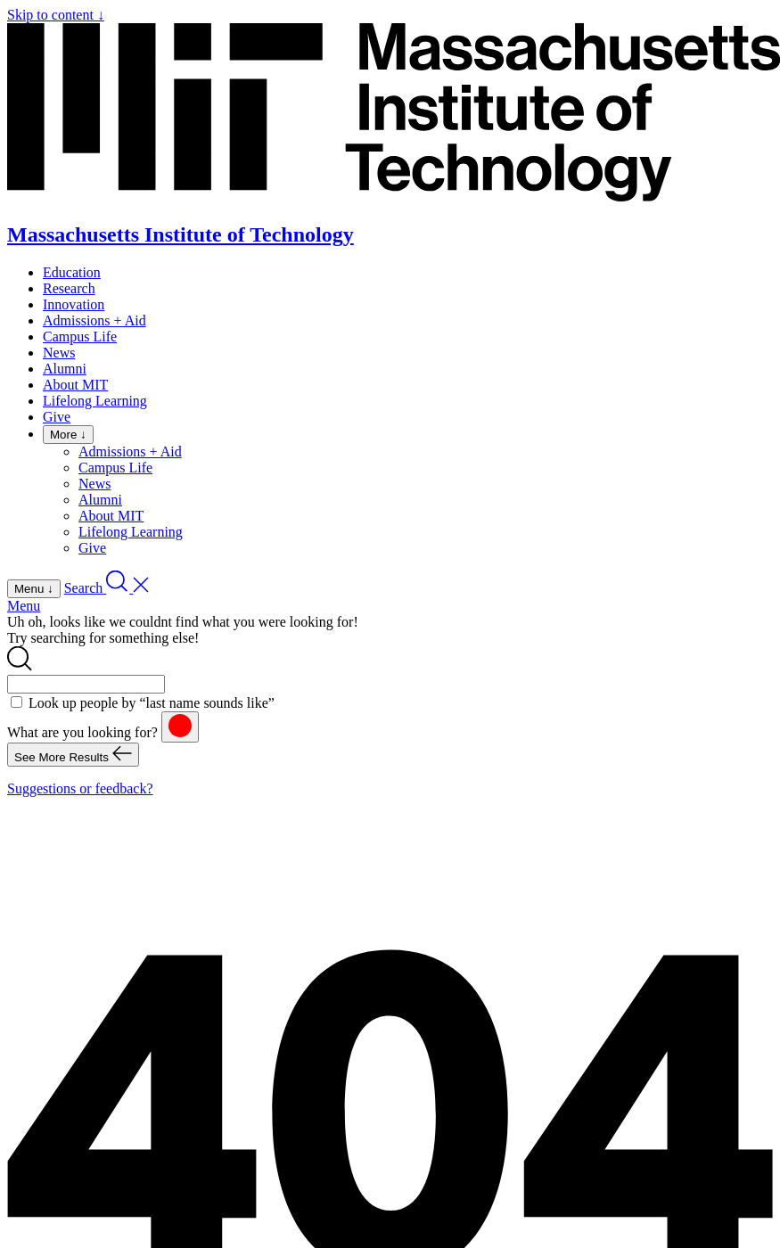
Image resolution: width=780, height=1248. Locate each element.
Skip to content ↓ (55, 14)
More (68, 434)
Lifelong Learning (95, 400)
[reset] (180, 727)
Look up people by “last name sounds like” (152, 702)
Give (56, 416)
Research (69, 288)
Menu (23, 605)
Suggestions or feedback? (80, 788)
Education (72, 272)
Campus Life (80, 336)
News (59, 352)
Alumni (64, 368)
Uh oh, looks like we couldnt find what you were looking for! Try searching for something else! (182, 629)
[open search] (107, 587)
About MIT (75, 384)
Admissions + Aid (94, 320)
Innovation (73, 304)
